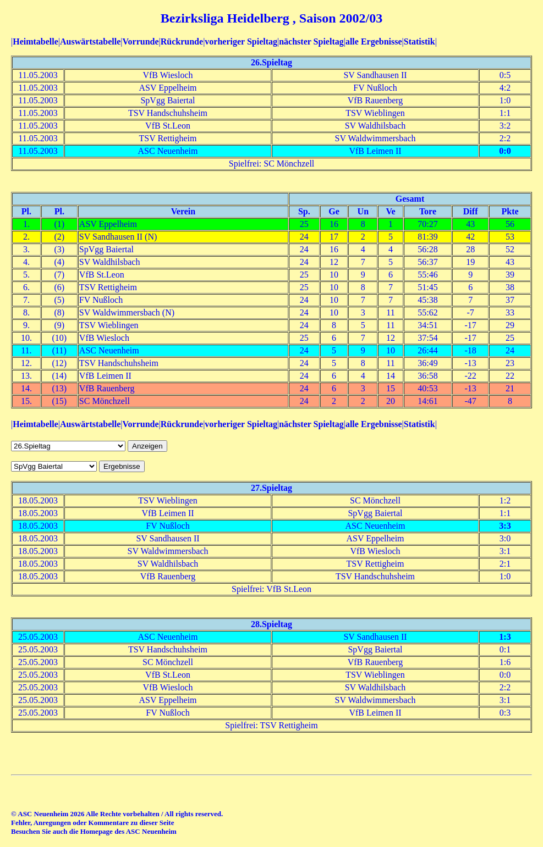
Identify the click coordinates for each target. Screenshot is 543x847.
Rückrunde (182, 41)
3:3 (505, 525)
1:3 (505, 636)
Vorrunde (140, 41)
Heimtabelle (35, 41)
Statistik (419, 41)
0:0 (505, 151)
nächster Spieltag (311, 41)
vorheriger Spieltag (241, 41)
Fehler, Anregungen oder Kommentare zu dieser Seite (92, 822)
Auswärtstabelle (90, 41)
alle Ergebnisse (373, 41)
